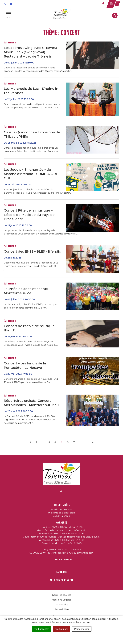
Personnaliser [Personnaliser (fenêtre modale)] (81, 629)
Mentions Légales (61, 599)
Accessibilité (62, 609)
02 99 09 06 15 (61, 559)
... (43, 442)
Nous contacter (62, 580)
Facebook (61, 572)
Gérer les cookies (61, 594)
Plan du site (61, 604)
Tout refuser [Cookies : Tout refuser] (61, 629)
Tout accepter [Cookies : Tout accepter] (41, 629)
